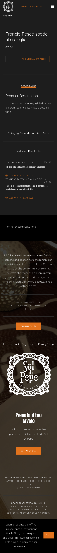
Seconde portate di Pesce (34, 133)
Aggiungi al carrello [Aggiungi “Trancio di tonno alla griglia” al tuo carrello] (19, 198)
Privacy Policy (46, 344)
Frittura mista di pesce (21, 162)
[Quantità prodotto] (10, 59)
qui (27, 546)
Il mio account (11, 344)
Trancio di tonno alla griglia (25, 179)
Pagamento (28, 344)
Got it (49, 535)
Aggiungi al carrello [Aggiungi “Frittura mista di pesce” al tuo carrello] (19, 175)
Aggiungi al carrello (34, 59)
